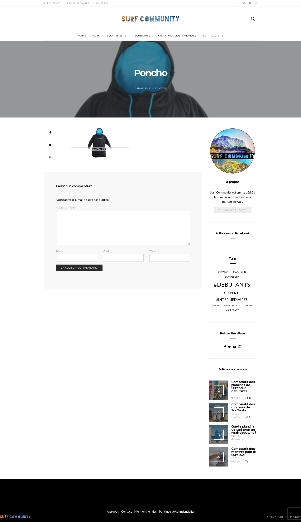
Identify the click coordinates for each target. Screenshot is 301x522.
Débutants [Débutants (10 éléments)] (233, 284)
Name (59, 250)
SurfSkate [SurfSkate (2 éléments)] (233, 310)
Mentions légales (145, 511)
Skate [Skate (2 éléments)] (249, 305)
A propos (113, 511)
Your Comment (65, 207)
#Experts (102, 3)
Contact (126, 511)
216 (249, 397)
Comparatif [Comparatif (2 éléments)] (232, 277)
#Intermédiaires (78, 3)
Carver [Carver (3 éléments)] (240, 271)
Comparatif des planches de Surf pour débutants (243, 386)
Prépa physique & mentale (177, 35)
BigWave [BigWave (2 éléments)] (223, 272)
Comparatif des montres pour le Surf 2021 (243, 452)
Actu (96, 35)
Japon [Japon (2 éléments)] (216, 305)
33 (248, 417)
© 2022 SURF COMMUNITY (283, 516)
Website (154, 250)
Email (106, 250)
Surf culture (213, 35)
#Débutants (52, 3)
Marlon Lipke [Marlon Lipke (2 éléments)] (232, 305)
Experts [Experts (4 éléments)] (232, 293)
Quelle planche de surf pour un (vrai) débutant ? (243, 429)
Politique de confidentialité (176, 511)
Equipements (116, 35)
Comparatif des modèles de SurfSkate (243, 407)
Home (82, 35)
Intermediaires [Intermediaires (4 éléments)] (232, 299)
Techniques (141, 35)
